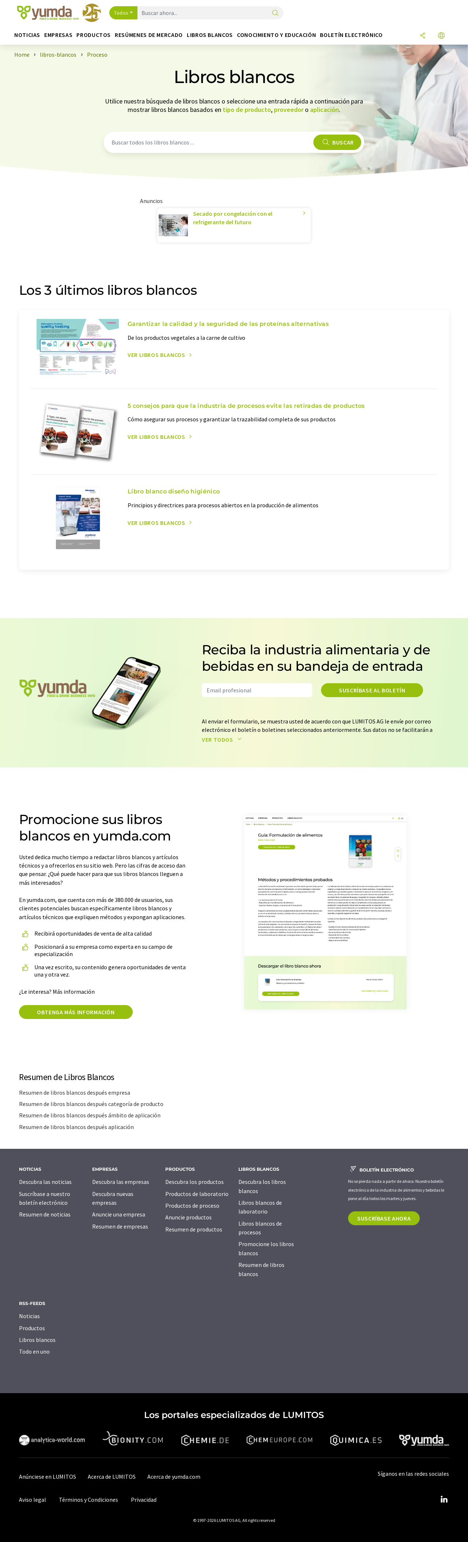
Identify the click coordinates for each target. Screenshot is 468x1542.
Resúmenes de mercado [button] (149, 34)
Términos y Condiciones (88, 1499)
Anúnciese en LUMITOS (47, 1476)
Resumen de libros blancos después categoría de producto (91, 1103)
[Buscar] (275, 13)
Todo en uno (34, 1351)
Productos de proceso (192, 1205)
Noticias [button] (27, 34)
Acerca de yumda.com (173, 1476)
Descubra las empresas (120, 1181)
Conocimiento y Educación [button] (276, 34)
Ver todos (223, 739)
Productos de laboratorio (197, 1193)
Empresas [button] (58, 34)
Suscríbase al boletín (372, 690)
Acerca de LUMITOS (112, 1476)
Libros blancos (37, 1339)
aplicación (324, 109)
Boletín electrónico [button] (351, 34)
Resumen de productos (193, 1229)
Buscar (337, 142)
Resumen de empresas (120, 1226)
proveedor (288, 109)
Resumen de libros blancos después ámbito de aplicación (90, 1115)
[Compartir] (423, 36)
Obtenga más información (76, 1012)
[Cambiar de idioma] (441, 36)
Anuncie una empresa (118, 1214)
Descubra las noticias (45, 1181)
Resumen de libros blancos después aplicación (76, 1127)
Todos (121, 13)
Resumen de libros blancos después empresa (74, 1092)
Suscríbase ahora (384, 1218)
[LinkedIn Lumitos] (444, 1499)
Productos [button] (93, 34)
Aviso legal (32, 1499)
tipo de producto (247, 109)
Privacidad (143, 1499)
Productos (32, 1328)
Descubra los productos (194, 1181)
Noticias (29, 1316)
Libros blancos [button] (210, 34)
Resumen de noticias (45, 1214)
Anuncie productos (188, 1217)
